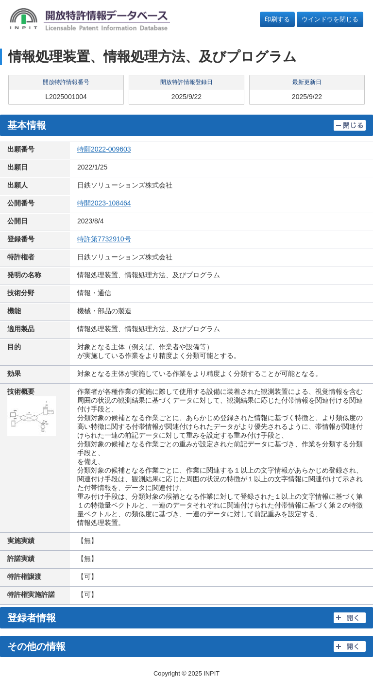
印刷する (277, 19)
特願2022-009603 (104, 149)
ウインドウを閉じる (330, 19)
